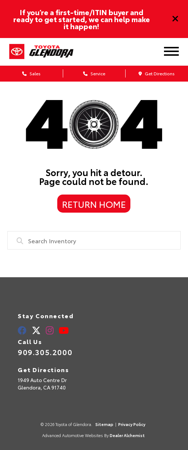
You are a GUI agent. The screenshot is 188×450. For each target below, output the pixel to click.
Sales (31, 73)
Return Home (94, 203)
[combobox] (93, 240)
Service (94, 73)
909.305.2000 (45, 351)
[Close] (175, 18)
